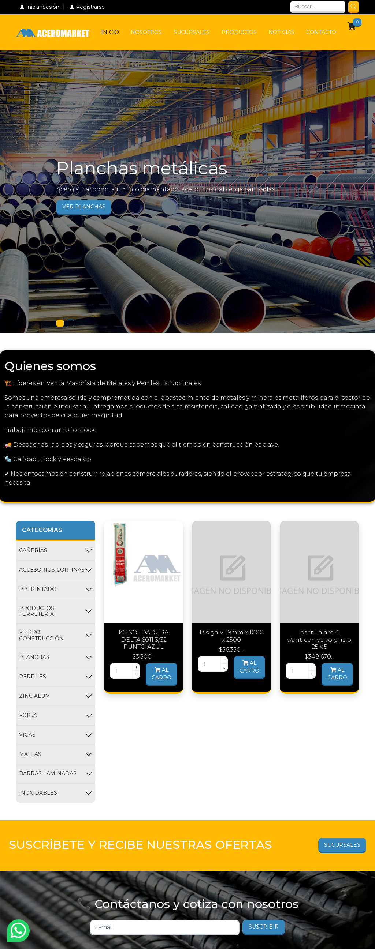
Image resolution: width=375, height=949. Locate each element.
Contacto (321, 32)
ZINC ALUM (34, 696)
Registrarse (87, 7)
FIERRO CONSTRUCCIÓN (41, 635)
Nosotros (146, 32)
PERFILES (32, 676)
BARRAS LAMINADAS (48, 773)
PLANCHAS (34, 657)
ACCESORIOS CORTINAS (52, 569)
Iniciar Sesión (39, 7)
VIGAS (27, 734)
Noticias (281, 32)
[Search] (317, 7)
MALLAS (30, 754)
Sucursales (192, 32)
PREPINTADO (37, 589)
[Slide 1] (60, 323)
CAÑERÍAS (33, 550)
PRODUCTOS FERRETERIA (36, 611)
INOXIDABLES (38, 793)
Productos (239, 32)
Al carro (161, 674)
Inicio (110, 32)
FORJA (28, 715)
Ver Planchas (83, 206)
